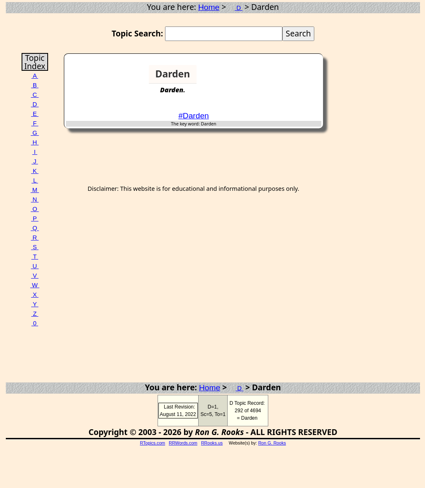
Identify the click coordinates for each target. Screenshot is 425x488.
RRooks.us (212, 442)
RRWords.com (183, 442)
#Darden (193, 115)
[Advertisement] (289, 77)
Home (208, 7)
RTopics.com (152, 442)
